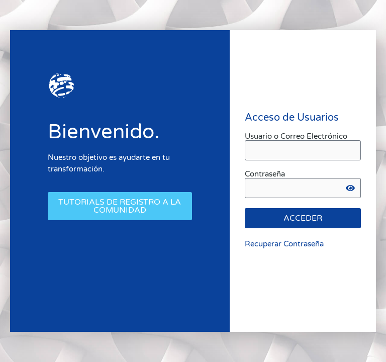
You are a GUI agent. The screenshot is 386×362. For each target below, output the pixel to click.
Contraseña (265, 174)
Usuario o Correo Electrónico (296, 136)
